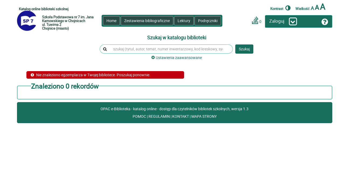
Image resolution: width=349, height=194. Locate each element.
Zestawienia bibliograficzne (147, 20)
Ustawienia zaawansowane (176, 57)
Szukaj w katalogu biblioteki (176, 37)
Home (111, 20)
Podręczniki (207, 20)
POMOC (140, 116)
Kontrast (280, 8)
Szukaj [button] (244, 48)
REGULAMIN (159, 116)
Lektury (184, 20)
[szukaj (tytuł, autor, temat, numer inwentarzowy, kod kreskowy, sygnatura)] (168, 49)
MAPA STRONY (204, 116)
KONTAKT (181, 116)
